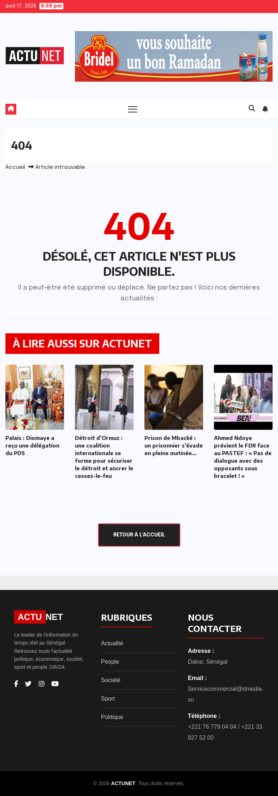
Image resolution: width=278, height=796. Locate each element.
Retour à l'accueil (139, 535)
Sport (108, 699)
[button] (252, 109)
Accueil (15, 167)
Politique (112, 717)
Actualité (112, 643)
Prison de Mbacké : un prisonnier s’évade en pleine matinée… (173, 445)
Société (110, 680)
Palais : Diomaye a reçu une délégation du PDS (32, 445)
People (110, 662)
